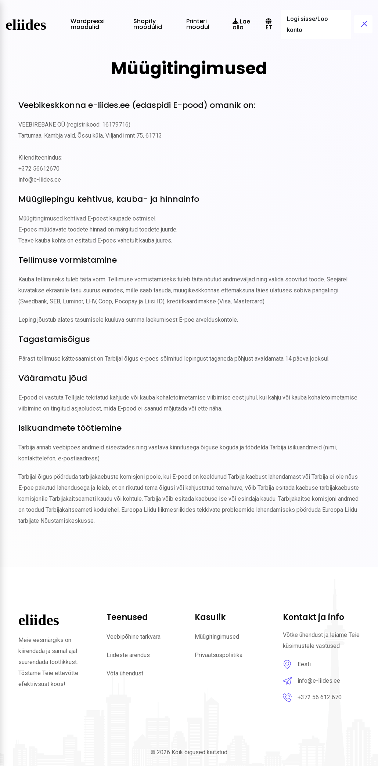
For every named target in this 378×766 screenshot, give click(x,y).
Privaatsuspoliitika (218, 655)
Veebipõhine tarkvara (134, 636)
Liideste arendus (128, 655)
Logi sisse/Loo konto (307, 24)
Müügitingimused (217, 636)
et (269, 25)
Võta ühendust (125, 673)
